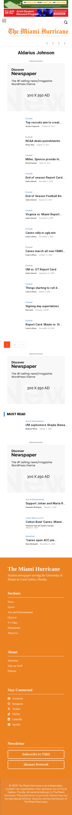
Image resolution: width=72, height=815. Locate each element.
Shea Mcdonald (32, 544)
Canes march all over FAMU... (45, 251)
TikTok (14, 714)
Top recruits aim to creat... (44, 122)
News (11, 601)
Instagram (15, 703)
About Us (13, 633)
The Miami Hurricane (34, 569)
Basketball (30, 536)
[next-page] (23, 344)
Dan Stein (29, 310)
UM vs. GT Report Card (41, 269)
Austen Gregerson (32, 126)
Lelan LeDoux (31, 237)
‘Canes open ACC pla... (41, 540)
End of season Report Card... (45, 177)
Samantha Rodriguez (34, 507)
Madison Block (31, 429)
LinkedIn (15, 719)
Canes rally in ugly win (41, 233)
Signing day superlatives (42, 306)
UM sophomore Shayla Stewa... (46, 425)
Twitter (14, 709)
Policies (12, 671)
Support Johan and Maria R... (45, 503)
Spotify (14, 724)
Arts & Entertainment (35, 421)
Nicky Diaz (30, 145)
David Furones (31, 163)
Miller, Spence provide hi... (43, 159)
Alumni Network (36, 764)
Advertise (13, 660)
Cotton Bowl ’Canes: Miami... (45, 522)
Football (29, 118)
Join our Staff (15, 665)
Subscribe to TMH (36, 754)
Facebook (15, 698)
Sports (11, 607)
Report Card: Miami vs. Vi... (44, 324)
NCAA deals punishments (43, 141)
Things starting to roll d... (43, 288)
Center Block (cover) (35, 518)
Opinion (12, 617)
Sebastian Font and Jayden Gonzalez (40, 526)
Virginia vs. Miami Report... (44, 214)
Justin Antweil (31, 181)
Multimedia (14, 627)
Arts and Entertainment (20, 612)
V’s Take (12, 622)
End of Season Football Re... (45, 196)
